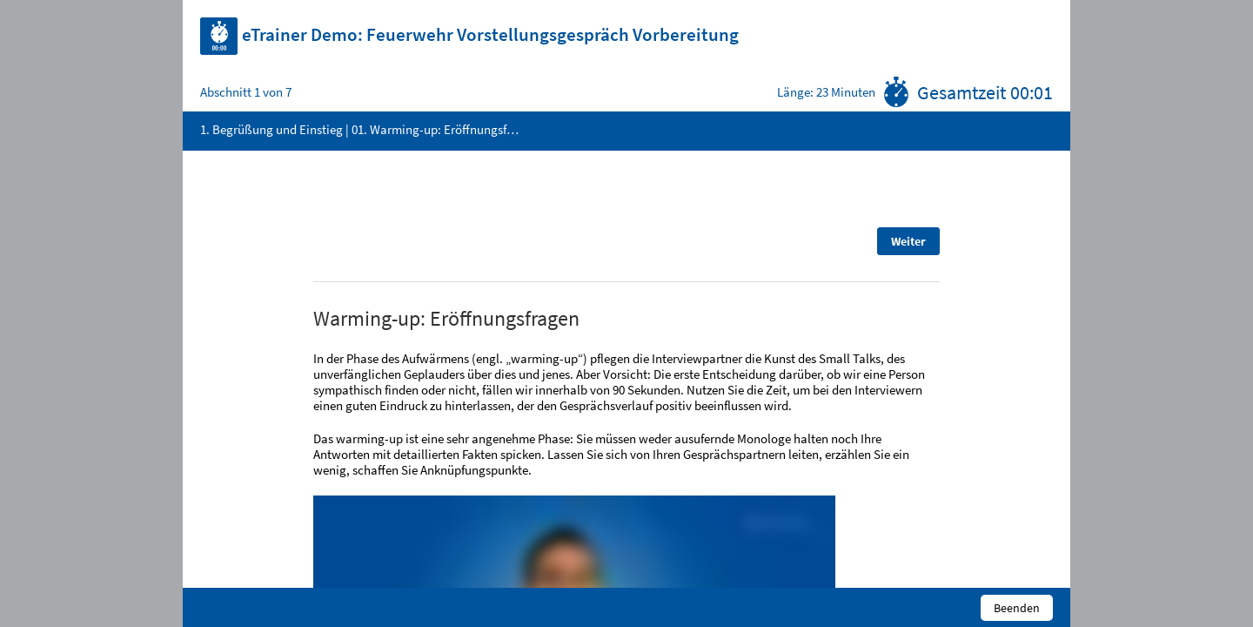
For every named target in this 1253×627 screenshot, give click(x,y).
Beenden (1017, 608)
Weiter (908, 241)
